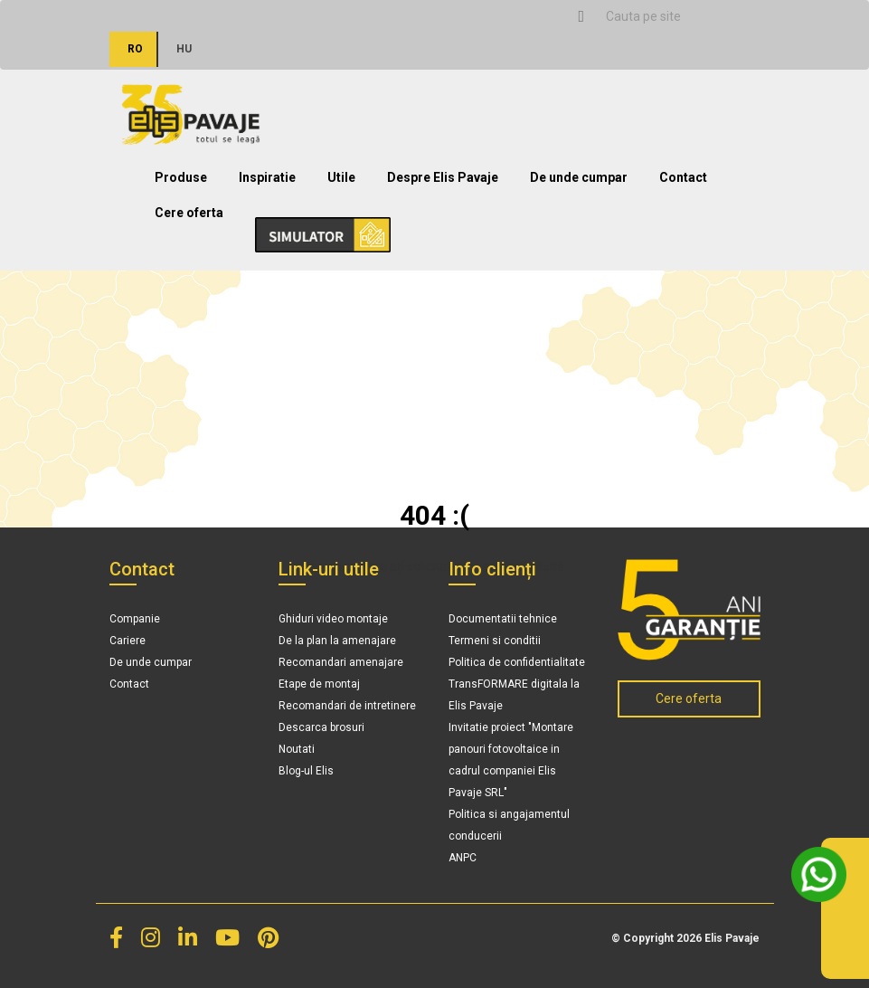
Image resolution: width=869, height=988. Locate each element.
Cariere (127, 640)
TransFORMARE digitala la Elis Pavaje (514, 695)
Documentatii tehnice (503, 619)
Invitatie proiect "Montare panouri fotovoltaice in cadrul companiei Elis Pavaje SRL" (511, 760)
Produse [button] (181, 177)
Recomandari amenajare (341, 662)
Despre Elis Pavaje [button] (442, 177)
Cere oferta (189, 212)
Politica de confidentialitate (517, 662)
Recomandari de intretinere (347, 705)
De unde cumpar (579, 177)
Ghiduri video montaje (333, 619)
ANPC (463, 857)
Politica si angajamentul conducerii (509, 825)
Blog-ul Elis (306, 771)
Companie (134, 619)
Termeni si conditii (495, 640)
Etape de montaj (319, 684)
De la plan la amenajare (337, 640)
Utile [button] (341, 177)
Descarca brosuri (321, 727)
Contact (683, 177)
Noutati (297, 749)
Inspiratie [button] (267, 177)
